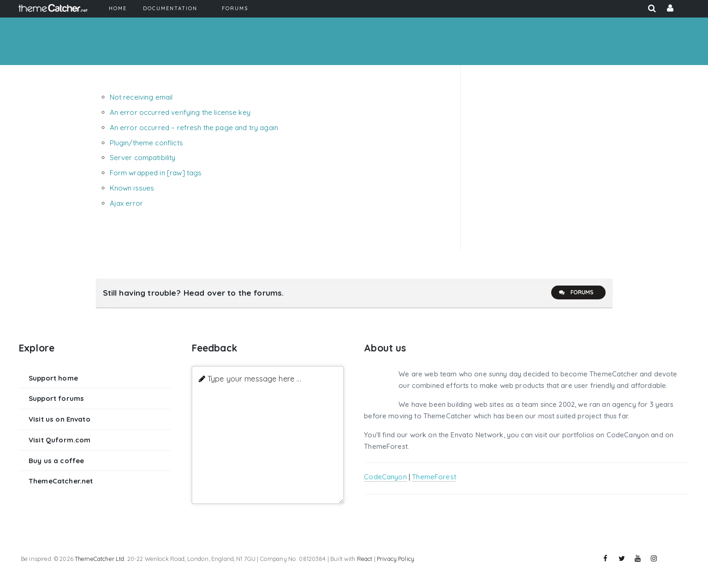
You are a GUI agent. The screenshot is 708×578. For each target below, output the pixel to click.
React (365, 558)
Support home (53, 378)
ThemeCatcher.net (61, 481)
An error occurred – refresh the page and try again (194, 127)
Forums (576, 292)
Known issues (132, 188)
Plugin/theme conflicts (146, 142)
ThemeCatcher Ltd (99, 558)
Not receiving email (141, 97)
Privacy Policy (395, 558)
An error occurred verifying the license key (180, 112)
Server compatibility (143, 157)
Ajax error (126, 203)
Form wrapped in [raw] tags (156, 172)
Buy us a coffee (56, 460)
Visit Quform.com (59, 439)
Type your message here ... (254, 378)
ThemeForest (434, 476)
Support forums (56, 398)
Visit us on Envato (59, 419)
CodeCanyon (385, 476)
